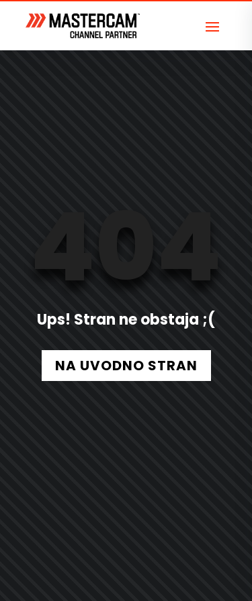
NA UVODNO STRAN (126, 365)
